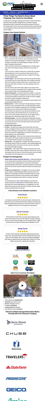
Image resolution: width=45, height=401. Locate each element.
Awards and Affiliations (22, 250)
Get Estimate (18, 5)
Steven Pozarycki (23, 212)
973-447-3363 (30, 5)
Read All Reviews (22, 247)
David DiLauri (22, 195)
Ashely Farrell (22, 229)
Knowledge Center (23, 12)
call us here (19, 182)
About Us (13, 12)
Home (5, 12)
